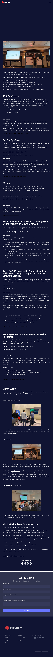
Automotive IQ (7, 440)
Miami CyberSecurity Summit (11, 400)
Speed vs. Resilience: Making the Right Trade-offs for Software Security (23, 84)
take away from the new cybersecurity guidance (17, 476)
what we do (13, 532)
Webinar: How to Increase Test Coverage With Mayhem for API (21, 82)
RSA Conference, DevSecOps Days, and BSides (17, 80)
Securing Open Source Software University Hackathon (19, 86)
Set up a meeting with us (23, 128)
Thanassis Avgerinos (36, 464)
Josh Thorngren (15, 471)
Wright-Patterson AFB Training (12, 485)
